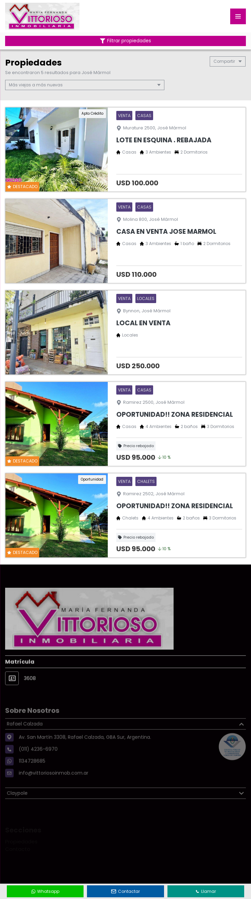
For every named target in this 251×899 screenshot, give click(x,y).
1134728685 (32, 775)
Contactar (125, 891)
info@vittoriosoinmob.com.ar (53, 787)
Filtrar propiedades (125, 41)
